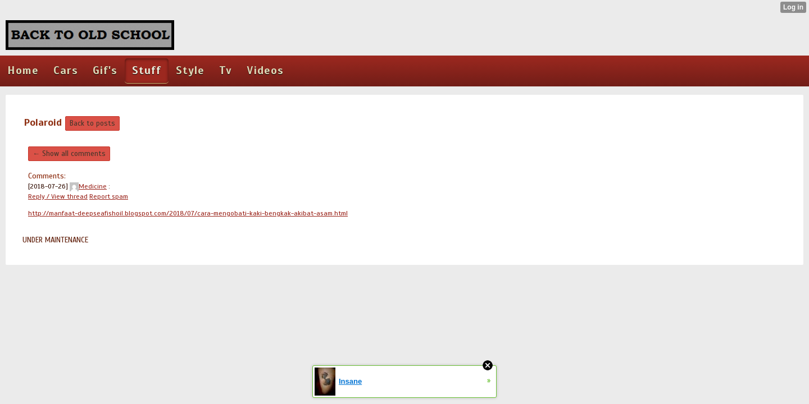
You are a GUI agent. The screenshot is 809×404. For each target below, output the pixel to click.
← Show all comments (69, 153)
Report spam (108, 196)
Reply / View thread (58, 196)
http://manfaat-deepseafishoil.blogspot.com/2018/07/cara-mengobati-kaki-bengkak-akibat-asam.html (188, 213)
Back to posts (92, 123)
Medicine (88, 186)
